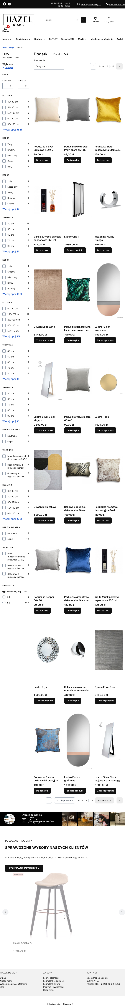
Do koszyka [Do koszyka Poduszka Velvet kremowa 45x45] (42, 160)
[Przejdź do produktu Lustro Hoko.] (109, 380)
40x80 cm (12, 101)
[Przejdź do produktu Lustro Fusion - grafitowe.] (78, 740)
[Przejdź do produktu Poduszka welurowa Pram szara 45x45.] (78, 110)
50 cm (10, 229)
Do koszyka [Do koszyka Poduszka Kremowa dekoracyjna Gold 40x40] (103, 520)
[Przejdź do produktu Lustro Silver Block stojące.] (48, 380)
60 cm (10, 234)
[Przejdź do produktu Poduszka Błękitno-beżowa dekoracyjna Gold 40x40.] (48, 740)
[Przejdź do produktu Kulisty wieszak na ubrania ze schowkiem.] (78, 650)
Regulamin (48, 990)
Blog (2, 987)
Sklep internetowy (59, 1004)
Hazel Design (8, 47)
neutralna (12, 436)
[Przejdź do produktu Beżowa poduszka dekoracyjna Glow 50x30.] (78, 470)
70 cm (10, 240)
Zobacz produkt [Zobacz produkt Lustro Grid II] (75, 250)
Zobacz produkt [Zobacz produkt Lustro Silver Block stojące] (44, 430)
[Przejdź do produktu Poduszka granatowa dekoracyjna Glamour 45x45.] (78, 560)
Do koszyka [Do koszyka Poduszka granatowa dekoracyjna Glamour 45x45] (73, 610)
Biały (9, 166)
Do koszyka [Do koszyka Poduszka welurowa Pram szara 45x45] (73, 160)
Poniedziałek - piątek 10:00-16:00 (103, 984)
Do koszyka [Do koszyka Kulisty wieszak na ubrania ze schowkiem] (73, 700)
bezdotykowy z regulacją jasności (16, 466)
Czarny (11, 161)
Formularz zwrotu (51, 984)
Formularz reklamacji (53, 981)
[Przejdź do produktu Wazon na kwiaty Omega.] (109, 200)
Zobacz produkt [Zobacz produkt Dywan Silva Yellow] (44, 520)
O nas (3, 978)
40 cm (10, 351)
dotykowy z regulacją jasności (16, 475)
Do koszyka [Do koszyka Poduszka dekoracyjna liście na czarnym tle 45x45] (73, 340)
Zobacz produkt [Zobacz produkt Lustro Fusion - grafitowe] (75, 790)
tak (8, 597)
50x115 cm (13, 331)
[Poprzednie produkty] (64, 800)
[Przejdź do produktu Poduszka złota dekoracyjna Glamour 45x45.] (109, 110)
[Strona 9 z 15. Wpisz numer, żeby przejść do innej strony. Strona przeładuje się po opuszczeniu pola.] (107, 66)
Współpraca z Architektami (13, 984)
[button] (83, 20)
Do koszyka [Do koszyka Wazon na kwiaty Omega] (103, 250)
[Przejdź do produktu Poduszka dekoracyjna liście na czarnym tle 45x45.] (78, 290)
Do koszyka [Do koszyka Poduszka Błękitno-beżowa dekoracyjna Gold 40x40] (42, 790)
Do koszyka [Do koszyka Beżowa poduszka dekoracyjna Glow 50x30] (73, 520)
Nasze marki (6, 981)
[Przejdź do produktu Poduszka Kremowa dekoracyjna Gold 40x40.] (109, 470)
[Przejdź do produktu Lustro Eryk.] (48, 650)
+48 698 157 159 (117, 4)
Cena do (22, 80)
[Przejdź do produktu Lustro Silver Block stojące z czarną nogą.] (109, 740)
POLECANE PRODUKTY (24, 868)
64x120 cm (13, 513)
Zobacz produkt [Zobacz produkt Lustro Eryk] (44, 700)
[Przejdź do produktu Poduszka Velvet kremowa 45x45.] (48, 110)
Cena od (6, 80)
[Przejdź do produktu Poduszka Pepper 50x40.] (48, 560)
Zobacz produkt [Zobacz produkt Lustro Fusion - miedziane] (105, 340)
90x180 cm (13, 124)
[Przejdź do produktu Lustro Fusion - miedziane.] (109, 290)
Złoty (9, 144)
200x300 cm (13, 319)
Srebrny (11, 150)
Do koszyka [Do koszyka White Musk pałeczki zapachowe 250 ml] (103, 610)
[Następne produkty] (104, 800)
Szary (10, 192)
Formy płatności (51, 978)
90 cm (10, 246)
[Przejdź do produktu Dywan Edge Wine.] (48, 290)
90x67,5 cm (13, 502)
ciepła (10, 441)
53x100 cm (13, 507)
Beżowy (11, 198)
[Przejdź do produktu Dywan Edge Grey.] (109, 650)
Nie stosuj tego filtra (17, 591)
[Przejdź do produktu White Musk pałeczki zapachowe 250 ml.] (109, 560)
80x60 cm (12, 496)
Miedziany (12, 155)
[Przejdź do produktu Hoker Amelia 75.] (51, 906)
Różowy (11, 288)
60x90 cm (12, 118)
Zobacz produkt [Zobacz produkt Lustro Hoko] (105, 430)
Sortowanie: (39, 60)
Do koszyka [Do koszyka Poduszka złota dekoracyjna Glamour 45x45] (103, 160)
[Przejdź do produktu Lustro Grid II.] (78, 200)
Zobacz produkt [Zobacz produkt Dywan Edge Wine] (44, 340)
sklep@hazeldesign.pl (91, 4)
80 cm (10, 223)
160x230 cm (13, 314)
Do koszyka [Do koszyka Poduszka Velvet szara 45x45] (73, 430)
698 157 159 (93, 981)
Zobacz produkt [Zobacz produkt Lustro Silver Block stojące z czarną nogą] (105, 790)
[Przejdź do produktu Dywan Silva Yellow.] (48, 470)
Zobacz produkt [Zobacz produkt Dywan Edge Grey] (105, 700)
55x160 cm (13, 113)
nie (8, 602)
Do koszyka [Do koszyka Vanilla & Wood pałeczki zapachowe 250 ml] (42, 250)
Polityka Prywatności (53, 987)
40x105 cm (13, 325)
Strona (101, 66)
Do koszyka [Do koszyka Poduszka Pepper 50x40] (42, 610)
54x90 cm (12, 107)
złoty (9, 181)
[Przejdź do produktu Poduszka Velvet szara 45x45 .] (78, 380)
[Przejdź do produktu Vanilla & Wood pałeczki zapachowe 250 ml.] (48, 200)
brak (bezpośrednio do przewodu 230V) (17, 457)
